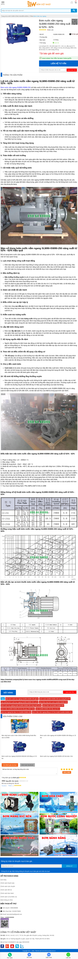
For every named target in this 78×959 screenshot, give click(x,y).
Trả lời (4, 786)
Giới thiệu (3, 880)
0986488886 (14, 908)
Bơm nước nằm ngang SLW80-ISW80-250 (16, 87)
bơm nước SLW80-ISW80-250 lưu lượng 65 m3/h (55, 699)
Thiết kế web (38, 951)
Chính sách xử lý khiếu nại (8, 897)
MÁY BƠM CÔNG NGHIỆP (16, 16)
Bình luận (50, 30)
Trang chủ (4, 16)
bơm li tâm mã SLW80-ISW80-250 (53, 705)
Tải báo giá (73, 34)
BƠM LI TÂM (28, 16)
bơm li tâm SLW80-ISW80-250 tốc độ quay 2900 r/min (17, 709)
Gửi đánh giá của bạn (10, 765)
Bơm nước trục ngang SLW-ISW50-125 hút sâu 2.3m (56, 756)
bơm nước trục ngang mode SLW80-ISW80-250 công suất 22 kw (21, 705)
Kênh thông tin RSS (6, 900)
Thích (9, 785)
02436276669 (16, 911)
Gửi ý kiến (66, 772)
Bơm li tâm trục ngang (39, 16)
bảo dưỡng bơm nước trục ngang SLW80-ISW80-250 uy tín (19, 702)
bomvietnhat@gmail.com (14, 914)
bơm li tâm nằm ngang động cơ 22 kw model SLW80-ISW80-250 (52, 712)
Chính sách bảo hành (7, 893)
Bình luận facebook (27, 765)
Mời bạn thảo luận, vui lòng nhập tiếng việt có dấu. (29, 771)
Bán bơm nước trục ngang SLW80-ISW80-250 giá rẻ (22, 699)
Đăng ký (69, 866)
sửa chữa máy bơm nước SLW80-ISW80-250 (53, 702)
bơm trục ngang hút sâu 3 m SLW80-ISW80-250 (16, 712)
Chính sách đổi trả (6, 890)
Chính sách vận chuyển (7, 886)
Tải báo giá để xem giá (52, 53)
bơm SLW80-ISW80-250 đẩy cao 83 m (48, 709)
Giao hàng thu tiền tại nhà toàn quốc (57, 58)
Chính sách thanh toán (7, 883)
